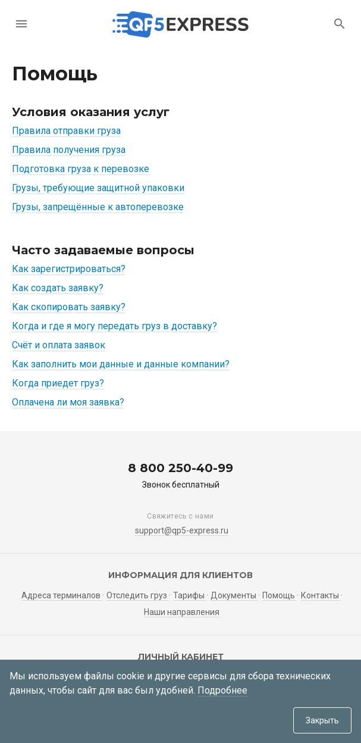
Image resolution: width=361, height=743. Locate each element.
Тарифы (189, 595)
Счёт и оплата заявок (58, 345)
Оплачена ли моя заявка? (68, 402)
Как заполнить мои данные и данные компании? (121, 364)
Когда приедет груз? (58, 383)
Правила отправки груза (66, 130)
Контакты (321, 595)
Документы (234, 595)
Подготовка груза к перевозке (80, 168)
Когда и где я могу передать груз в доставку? (114, 326)
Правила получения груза (68, 149)
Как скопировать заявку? (68, 307)
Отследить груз (137, 595)
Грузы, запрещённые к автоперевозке (98, 207)
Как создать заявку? (57, 288)
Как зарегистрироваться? (68, 268)
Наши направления (181, 612)
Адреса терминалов (61, 595)
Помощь (279, 595)
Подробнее (222, 690)
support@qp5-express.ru (181, 530)
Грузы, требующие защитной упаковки (98, 187)
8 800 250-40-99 (180, 468)
